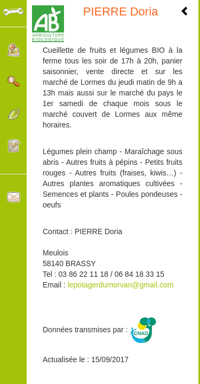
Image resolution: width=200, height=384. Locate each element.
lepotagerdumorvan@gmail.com (121, 285)
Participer (13, 146)
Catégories (13, 114)
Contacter (13, 197)
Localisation (13, 50)
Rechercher (13, 82)
